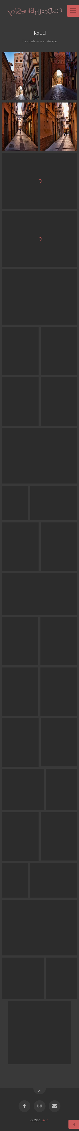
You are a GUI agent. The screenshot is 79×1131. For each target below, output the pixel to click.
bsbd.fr (45, 1120)
